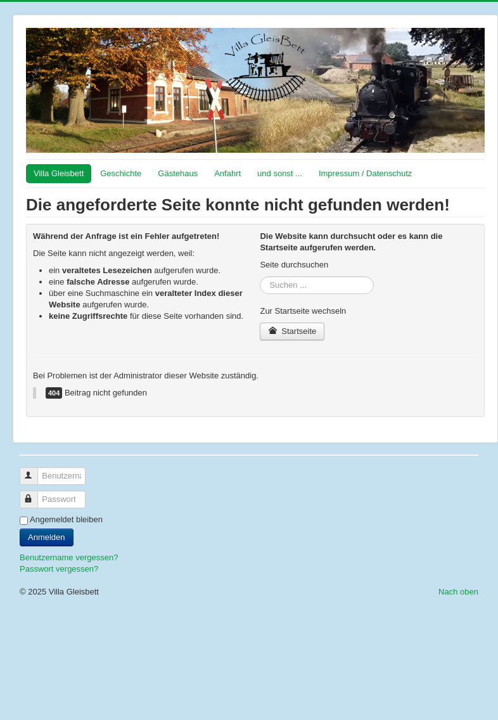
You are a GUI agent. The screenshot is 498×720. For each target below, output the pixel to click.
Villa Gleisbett (59, 173)
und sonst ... (279, 173)
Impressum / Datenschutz (365, 173)
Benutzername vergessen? (69, 557)
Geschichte (120, 173)
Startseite (292, 331)
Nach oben (458, 591)
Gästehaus (178, 173)
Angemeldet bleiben (66, 519)
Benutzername (34, 470)
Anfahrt (227, 173)
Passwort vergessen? (59, 569)
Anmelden (46, 537)
